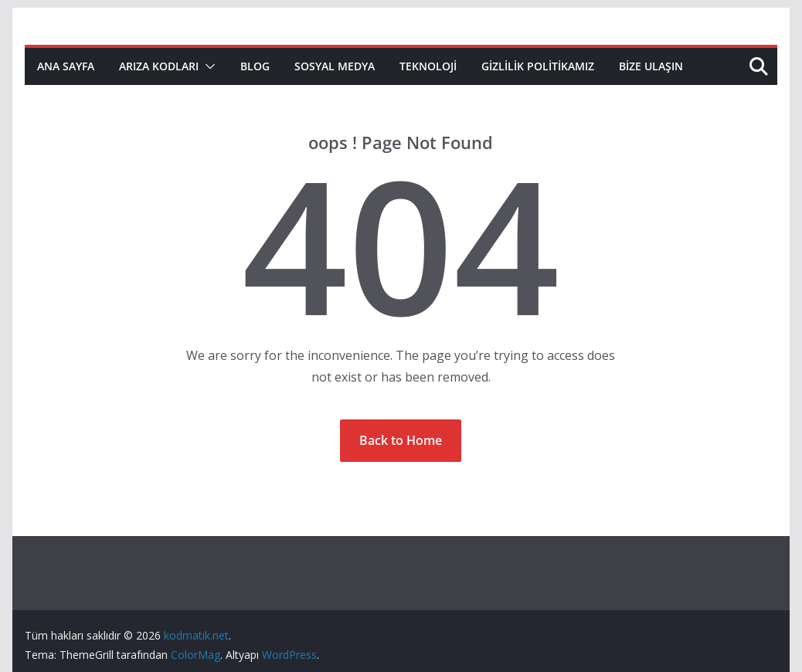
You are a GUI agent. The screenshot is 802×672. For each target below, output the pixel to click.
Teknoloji (428, 66)
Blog (255, 66)
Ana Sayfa (65, 66)
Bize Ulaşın (651, 66)
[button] (207, 66)
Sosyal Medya (334, 66)
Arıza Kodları (159, 66)
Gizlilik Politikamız (537, 66)
